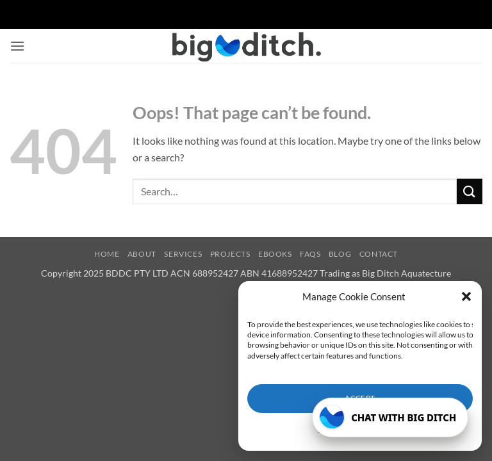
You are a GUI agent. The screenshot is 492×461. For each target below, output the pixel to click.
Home (106, 254)
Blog (340, 254)
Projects (230, 254)
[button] (466, 296)
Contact (378, 254)
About (141, 254)
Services (183, 254)
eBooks (275, 254)
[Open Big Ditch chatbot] (390, 417)
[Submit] (469, 191)
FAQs (310, 254)
